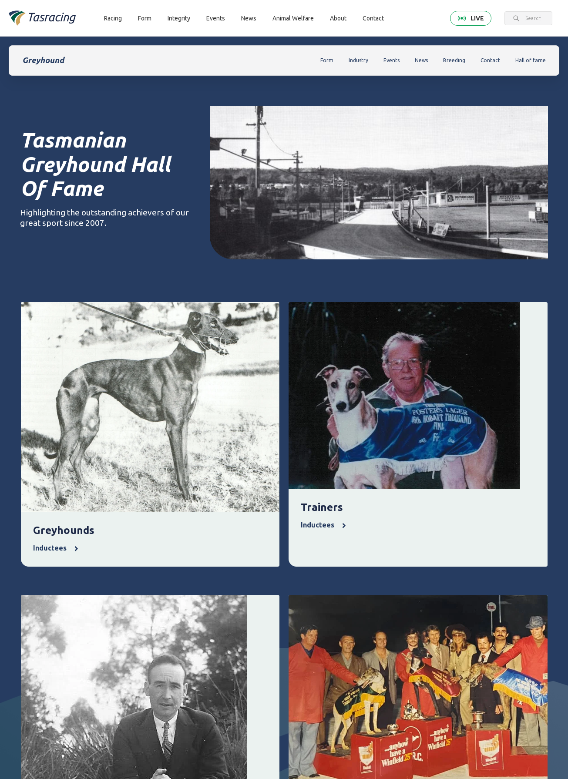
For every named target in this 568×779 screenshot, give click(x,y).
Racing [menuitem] (155, 582)
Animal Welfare (293, 18)
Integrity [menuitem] (263, 582)
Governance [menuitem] (473, 612)
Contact (373, 18)
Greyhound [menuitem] (158, 627)
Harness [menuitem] (155, 612)
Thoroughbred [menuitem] (163, 597)
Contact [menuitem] (156, 695)
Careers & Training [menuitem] (470, 647)
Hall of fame (530, 60)
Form (144, 18)
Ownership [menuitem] (158, 642)
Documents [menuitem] (473, 627)
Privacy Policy (125, 677)
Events (215, 18)
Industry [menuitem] (468, 667)
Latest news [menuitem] (368, 597)
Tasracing (69, 750)
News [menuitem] (362, 582)
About (338, 18)
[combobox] (533, 18)
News (248, 18)
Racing (113, 18)
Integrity (179, 18)
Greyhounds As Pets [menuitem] (425, 613)
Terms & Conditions (81, 677)
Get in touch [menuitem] (160, 710)
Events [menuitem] (312, 582)
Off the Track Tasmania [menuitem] (423, 639)
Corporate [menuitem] (471, 597)
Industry (358, 60)
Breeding (454, 60)
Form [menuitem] (205, 582)
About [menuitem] (468, 582)
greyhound (110, 750)
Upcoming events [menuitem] (314, 602)
